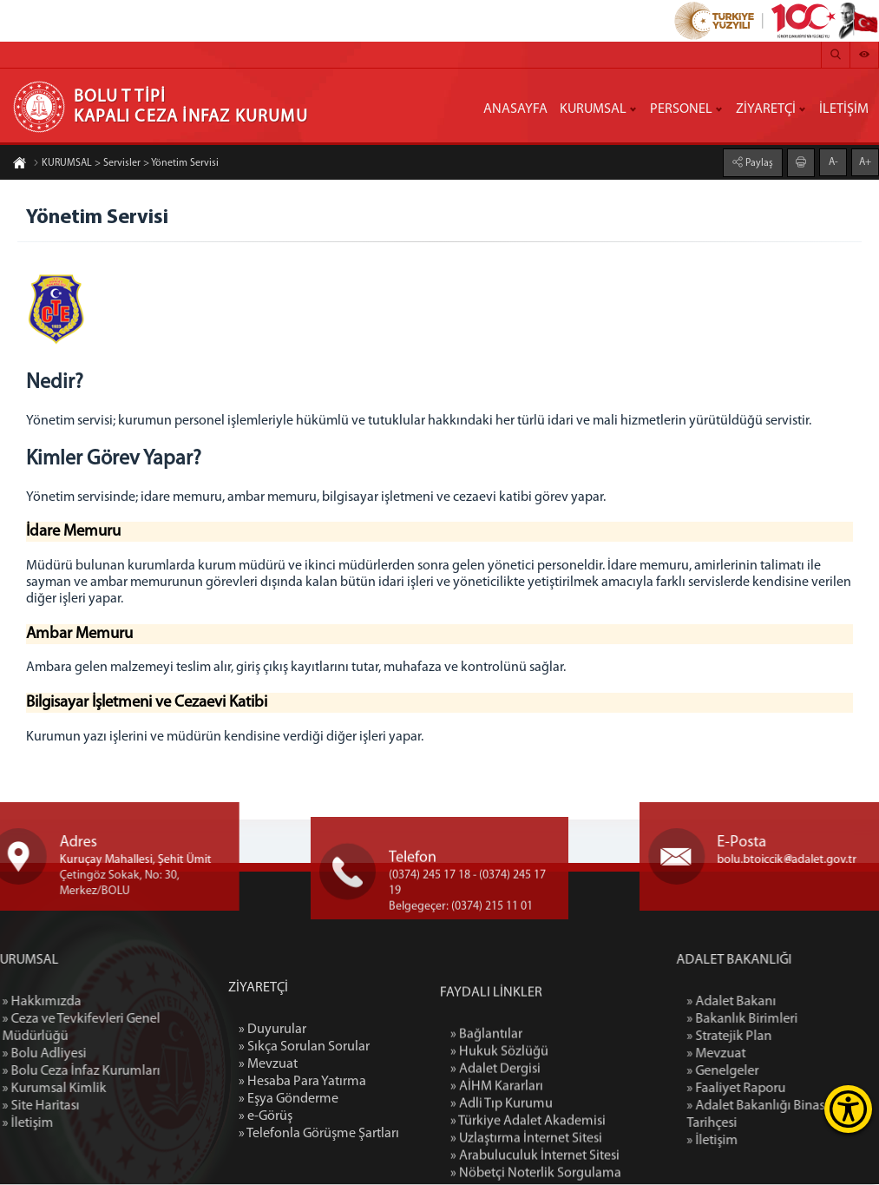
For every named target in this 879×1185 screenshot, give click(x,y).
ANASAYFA (515, 109)
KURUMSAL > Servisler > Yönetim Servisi (126, 164)
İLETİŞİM (844, 109)
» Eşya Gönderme (288, 1176)
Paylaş (758, 162)
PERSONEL (681, 109)
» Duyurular (272, 1107)
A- (833, 161)
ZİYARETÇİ (766, 109)
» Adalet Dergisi (495, 1159)
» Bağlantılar (486, 1124)
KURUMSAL (593, 109)
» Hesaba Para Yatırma (302, 1159)
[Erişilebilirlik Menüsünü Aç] (848, 1109)
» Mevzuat (268, 1142)
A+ (865, 161)
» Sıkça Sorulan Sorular (304, 1124)
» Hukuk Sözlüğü (499, 1142)
